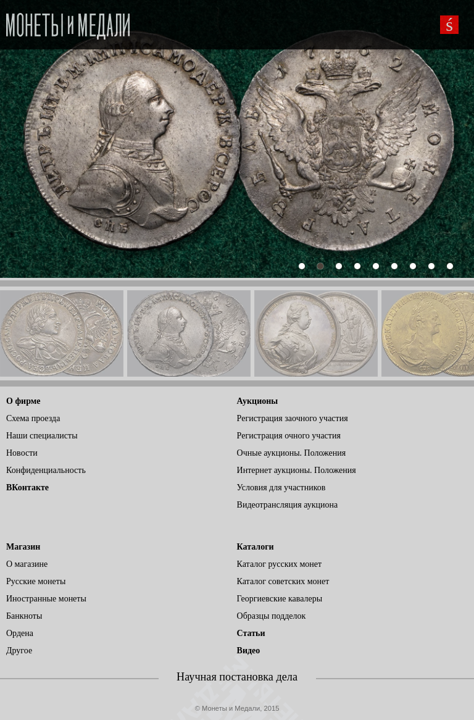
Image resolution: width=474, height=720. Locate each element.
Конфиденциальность (46, 470)
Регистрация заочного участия (292, 418)
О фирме (23, 401)
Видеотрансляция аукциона (287, 504)
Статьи (251, 633)
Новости (22, 453)
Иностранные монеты (46, 598)
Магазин (23, 546)
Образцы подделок (271, 616)
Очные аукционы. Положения (291, 453)
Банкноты (24, 616)
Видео (248, 650)
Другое (19, 650)
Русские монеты (35, 581)
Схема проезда (33, 418)
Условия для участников (281, 487)
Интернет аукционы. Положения (296, 470)
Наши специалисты (42, 435)
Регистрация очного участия (289, 435)
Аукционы (257, 401)
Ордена (19, 633)
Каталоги (255, 546)
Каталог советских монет (283, 581)
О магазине (27, 564)
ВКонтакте (27, 487)
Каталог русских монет (279, 564)
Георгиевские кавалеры (280, 598)
